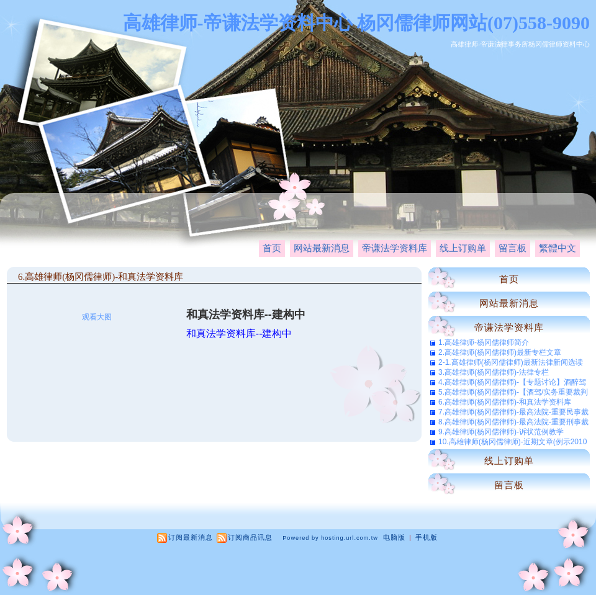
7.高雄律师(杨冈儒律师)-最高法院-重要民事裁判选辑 (513, 412)
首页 (272, 248)
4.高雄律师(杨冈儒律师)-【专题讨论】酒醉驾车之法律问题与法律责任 (512, 382)
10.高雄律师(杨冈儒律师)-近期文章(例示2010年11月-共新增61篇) (512, 441)
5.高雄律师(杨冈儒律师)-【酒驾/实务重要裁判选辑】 (513, 392)
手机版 (426, 537)
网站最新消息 (322, 248)
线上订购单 (463, 248)
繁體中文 (557, 248)
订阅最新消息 (190, 537)
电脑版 (394, 537)
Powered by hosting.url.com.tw (330, 538)
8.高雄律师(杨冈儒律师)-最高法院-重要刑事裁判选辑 (513, 422)
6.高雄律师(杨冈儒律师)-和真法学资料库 (100, 277)
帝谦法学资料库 (394, 248)
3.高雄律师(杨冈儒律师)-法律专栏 (493, 372)
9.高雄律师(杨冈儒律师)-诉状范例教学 (501, 431)
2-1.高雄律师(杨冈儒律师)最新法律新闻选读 (510, 362)
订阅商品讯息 (250, 537)
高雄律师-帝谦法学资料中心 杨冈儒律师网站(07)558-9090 (356, 22)
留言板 (512, 248)
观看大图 (97, 317)
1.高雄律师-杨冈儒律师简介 (483, 342)
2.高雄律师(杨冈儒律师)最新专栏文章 (499, 352)
